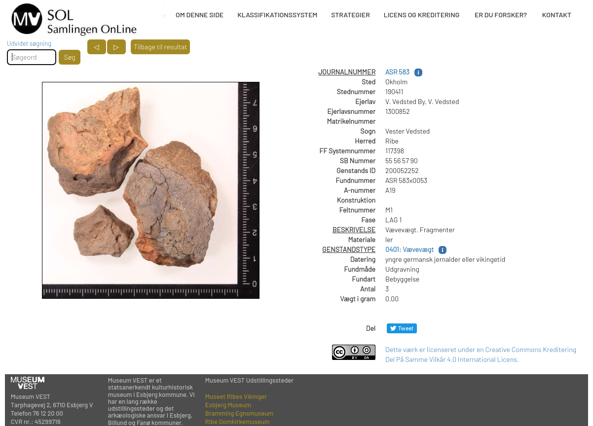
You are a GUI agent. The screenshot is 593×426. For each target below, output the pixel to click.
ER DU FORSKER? (501, 14)
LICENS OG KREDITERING (422, 14)
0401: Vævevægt (409, 249)
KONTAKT (556, 14)
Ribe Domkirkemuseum (237, 422)
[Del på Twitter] (402, 328)
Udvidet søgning (29, 43)
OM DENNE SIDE (199, 14)
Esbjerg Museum (228, 405)
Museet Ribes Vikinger (236, 396)
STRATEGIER (350, 14)
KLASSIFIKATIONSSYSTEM (277, 14)
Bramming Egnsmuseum (239, 413)
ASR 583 (397, 72)
